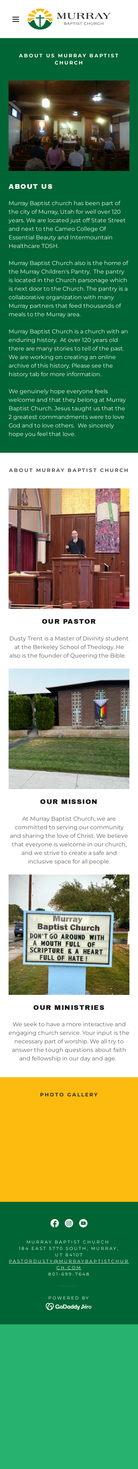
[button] (11, 19)
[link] (69, 19)
